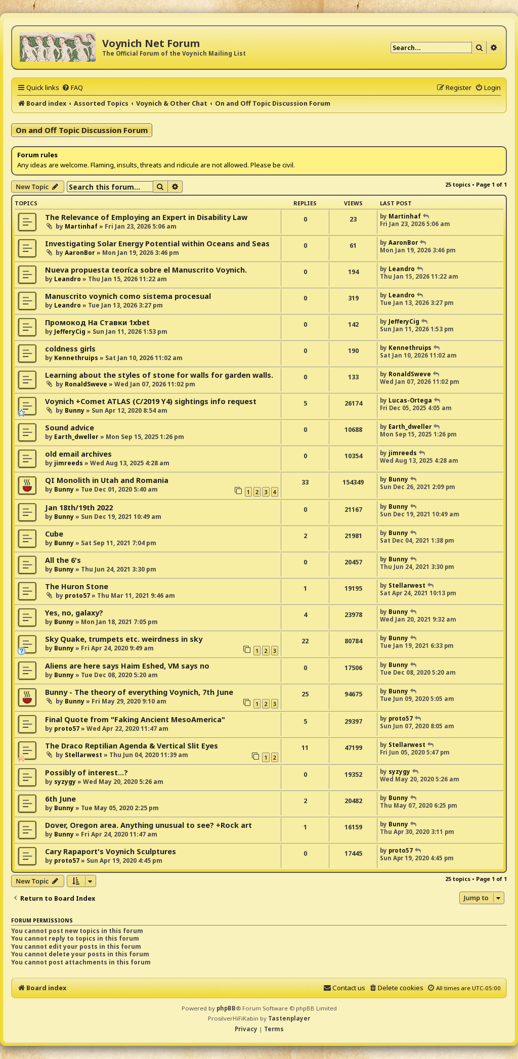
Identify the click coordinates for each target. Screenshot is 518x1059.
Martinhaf (81, 226)
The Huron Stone (76, 586)
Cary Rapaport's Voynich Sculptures (110, 851)
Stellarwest (406, 585)
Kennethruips (76, 358)
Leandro (67, 279)
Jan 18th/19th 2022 (79, 507)
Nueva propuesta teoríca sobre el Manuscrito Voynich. (146, 270)
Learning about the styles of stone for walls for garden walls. (159, 375)
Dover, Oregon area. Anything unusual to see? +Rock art (148, 825)
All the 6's (63, 560)
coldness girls (70, 349)
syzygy (65, 781)
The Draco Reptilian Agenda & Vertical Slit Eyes (131, 746)
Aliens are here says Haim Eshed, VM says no (127, 666)
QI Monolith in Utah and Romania (106, 480)
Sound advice (69, 427)
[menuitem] (72, 87)
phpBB (226, 1008)
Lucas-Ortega (410, 400)
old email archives (78, 454)
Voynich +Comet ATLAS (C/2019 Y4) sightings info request (150, 401)
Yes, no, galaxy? (74, 612)
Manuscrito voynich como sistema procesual (128, 296)
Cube (54, 534)
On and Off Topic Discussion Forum (82, 130)
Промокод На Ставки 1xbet (97, 322)
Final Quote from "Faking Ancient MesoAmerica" (135, 719)
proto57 (77, 595)
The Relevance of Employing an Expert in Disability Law (146, 217)
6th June (60, 799)
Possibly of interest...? (86, 772)
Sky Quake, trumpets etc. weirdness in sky (123, 639)
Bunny (74, 410)
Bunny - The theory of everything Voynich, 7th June (139, 692)
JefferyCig (69, 331)
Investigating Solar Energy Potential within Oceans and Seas (157, 243)
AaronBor (80, 252)
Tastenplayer (289, 1018)
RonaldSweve (86, 384)
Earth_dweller (76, 436)
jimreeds (68, 463)
